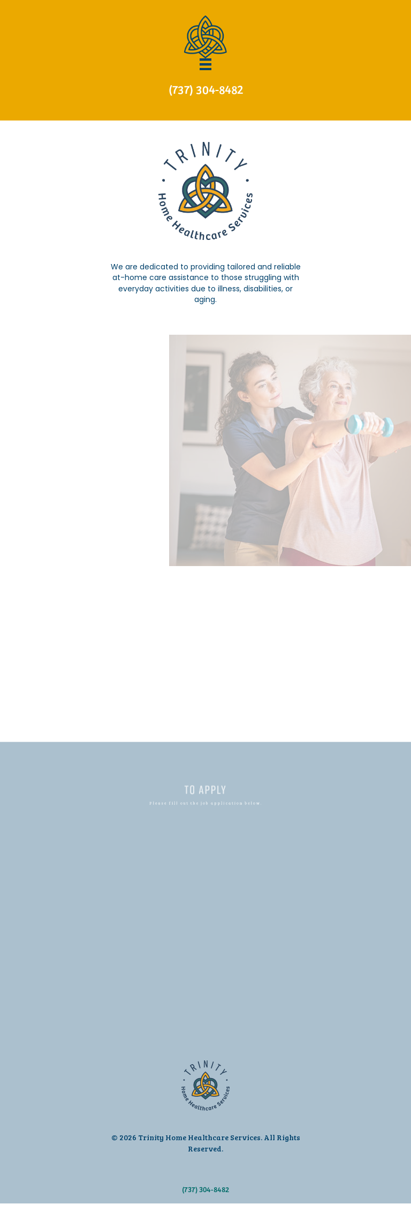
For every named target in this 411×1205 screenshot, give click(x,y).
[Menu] (205, 64)
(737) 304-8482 (206, 88)
